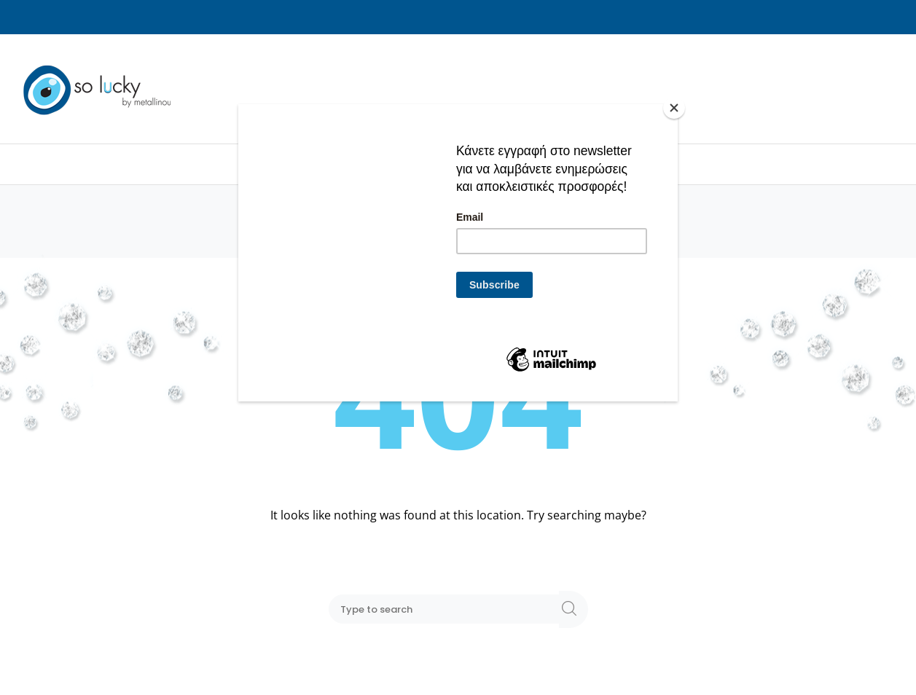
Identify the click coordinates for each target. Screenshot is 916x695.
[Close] (674, 108)
